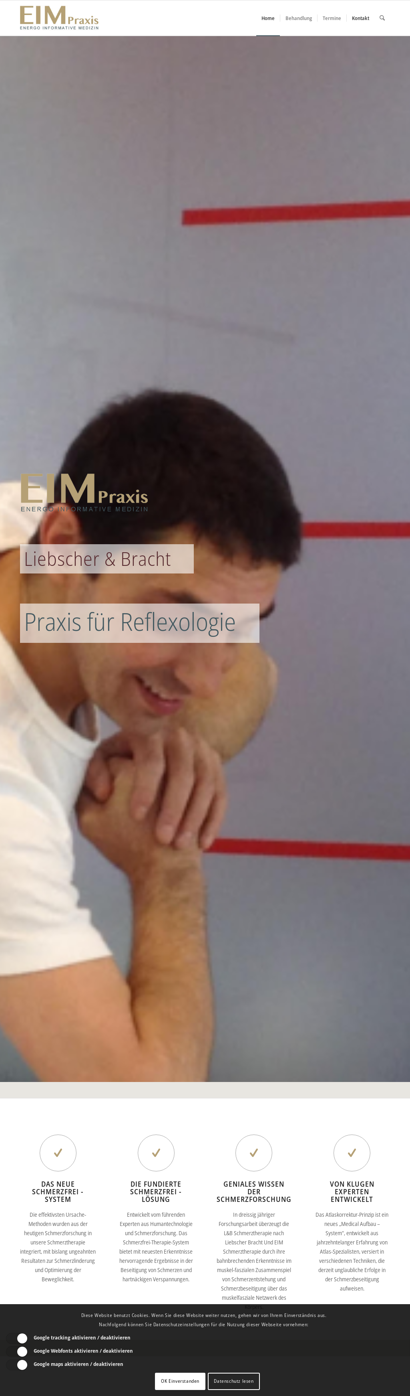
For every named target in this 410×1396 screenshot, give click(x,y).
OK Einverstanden (180, 1381)
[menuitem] (268, 18)
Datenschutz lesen (233, 1381)
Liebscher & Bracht (97, 558)
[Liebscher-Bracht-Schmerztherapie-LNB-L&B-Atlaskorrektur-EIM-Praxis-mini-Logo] (59, 18)
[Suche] (382, 18)
